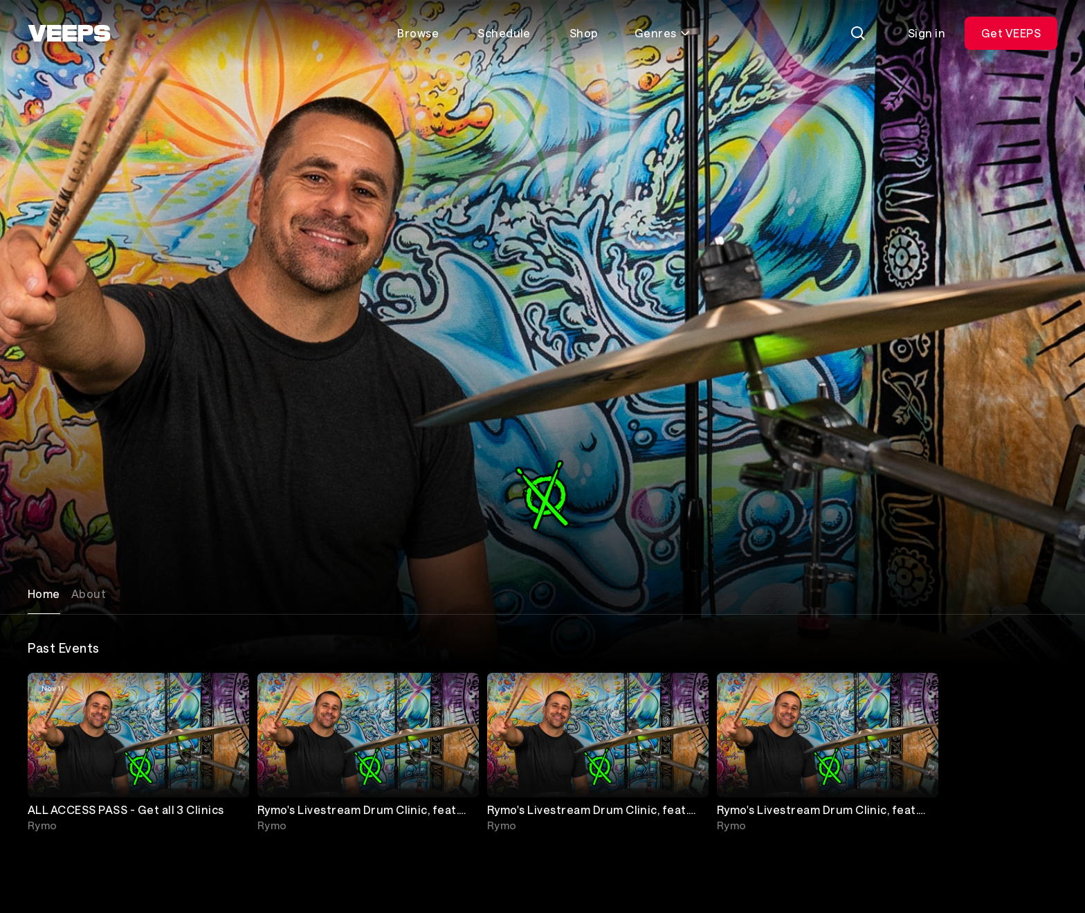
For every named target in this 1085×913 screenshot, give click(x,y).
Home (44, 593)
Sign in (926, 32)
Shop (584, 32)
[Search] (858, 33)
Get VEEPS (1011, 32)
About (88, 593)
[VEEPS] (69, 33)
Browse (418, 32)
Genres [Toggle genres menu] (663, 32)
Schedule (504, 32)
